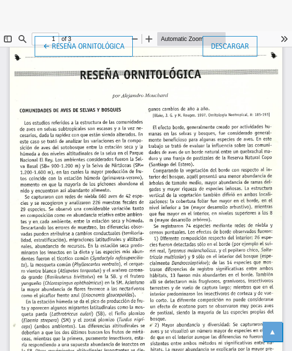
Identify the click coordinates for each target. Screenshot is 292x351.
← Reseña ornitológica (88, 45)
